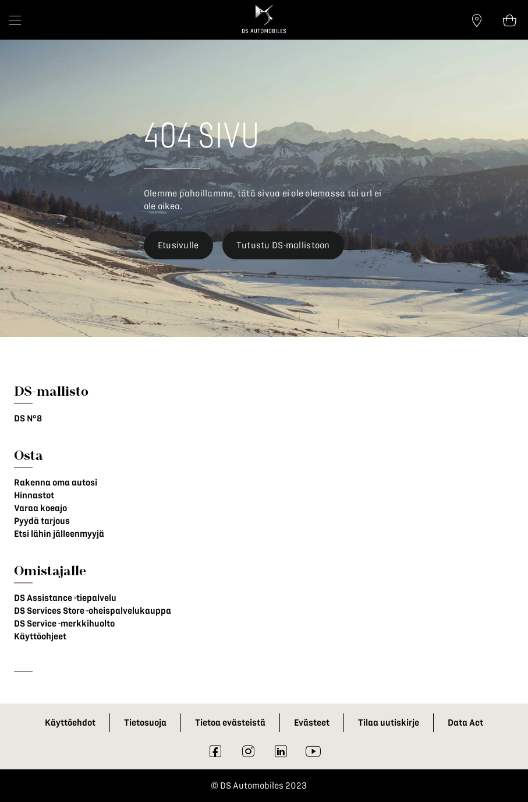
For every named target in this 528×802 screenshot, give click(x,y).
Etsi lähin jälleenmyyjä (59, 534)
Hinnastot (34, 495)
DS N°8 (28, 418)
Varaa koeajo (40, 508)
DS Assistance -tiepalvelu (65, 598)
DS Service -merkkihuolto (64, 623)
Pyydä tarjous (42, 521)
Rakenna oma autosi (55, 482)
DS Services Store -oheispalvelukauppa (92, 611)
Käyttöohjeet (40, 636)
